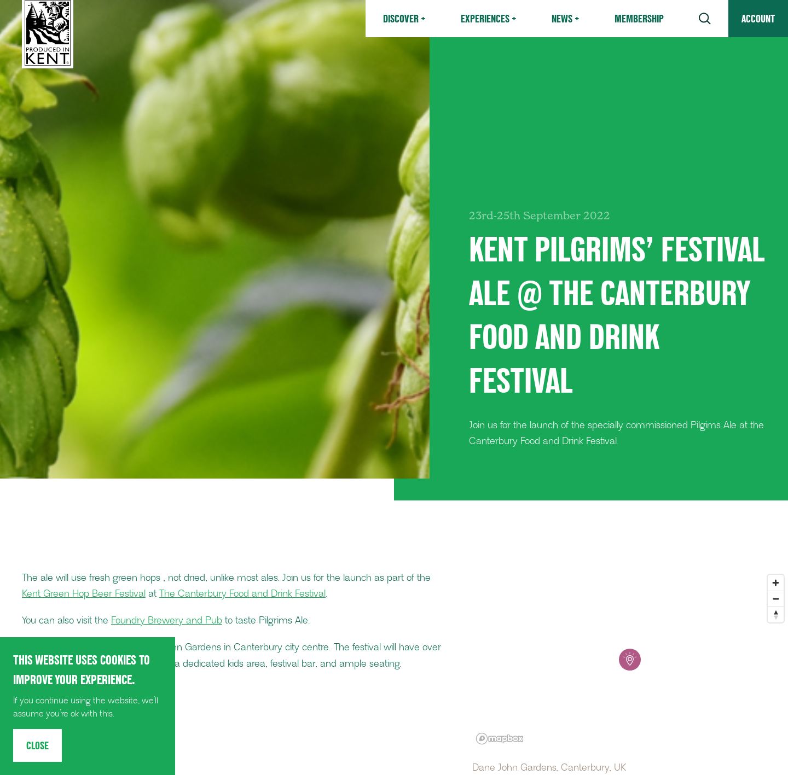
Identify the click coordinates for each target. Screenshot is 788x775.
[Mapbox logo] (500, 738)
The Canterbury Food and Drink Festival (242, 594)
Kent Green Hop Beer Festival (84, 594)
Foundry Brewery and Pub (166, 621)
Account (758, 19)
